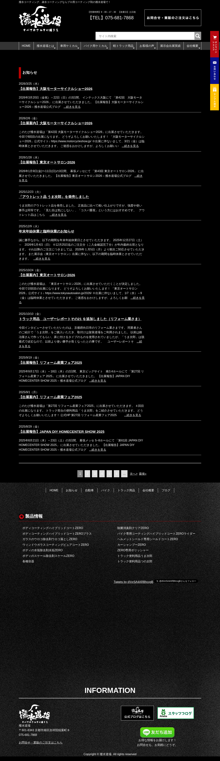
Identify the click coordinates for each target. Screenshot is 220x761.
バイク (105, 490)
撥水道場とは (46, 47)
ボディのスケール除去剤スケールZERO (48, 555)
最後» (142, 473)
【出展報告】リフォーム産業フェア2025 (50, 363)
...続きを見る (71, 106)
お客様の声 (148, 47)
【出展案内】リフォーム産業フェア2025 (50, 397)
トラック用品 (126, 490)
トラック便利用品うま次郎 (134, 555)
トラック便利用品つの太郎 (134, 561)
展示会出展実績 (170, 45)
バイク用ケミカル (96, 47)
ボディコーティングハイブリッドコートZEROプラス (57, 533)
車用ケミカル (69, 47)
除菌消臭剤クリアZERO (133, 528)
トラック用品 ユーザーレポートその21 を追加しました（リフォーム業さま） (80, 319)
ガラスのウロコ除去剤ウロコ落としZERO (49, 539)
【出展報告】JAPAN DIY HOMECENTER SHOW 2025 (61, 432)
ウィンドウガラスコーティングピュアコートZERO (55, 544)
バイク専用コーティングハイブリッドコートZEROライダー (156, 533)
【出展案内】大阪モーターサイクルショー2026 (55, 123)
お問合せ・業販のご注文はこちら (41, 742)
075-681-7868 (119, 17)
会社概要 (193, 47)
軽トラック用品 (124, 47)
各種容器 (28, 561)
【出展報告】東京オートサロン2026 (47, 162)
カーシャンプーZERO (131, 544)
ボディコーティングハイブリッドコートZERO (52, 528)
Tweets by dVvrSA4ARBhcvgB (133, 581)
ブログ (166, 490)
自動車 (89, 490)
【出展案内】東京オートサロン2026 (47, 275)
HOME (26, 45)
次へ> (133, 473)
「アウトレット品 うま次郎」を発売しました (54, 197)
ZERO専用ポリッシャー (133, 550)
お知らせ (72, 490)
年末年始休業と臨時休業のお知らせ (46, 231)
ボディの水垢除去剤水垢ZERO (42, 550)
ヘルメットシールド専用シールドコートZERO (147, 539)
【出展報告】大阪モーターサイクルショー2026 (55, 89)
